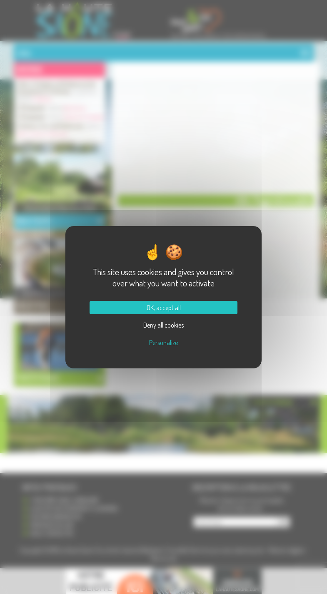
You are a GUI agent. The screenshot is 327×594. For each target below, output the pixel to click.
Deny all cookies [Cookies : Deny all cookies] (163, 325)
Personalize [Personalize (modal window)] (163, 342)
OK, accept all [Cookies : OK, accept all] (164, 307)
